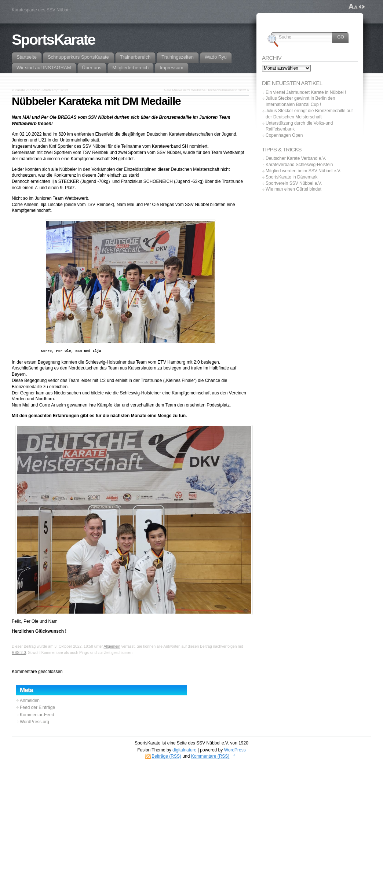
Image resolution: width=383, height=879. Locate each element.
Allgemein (112, 646)
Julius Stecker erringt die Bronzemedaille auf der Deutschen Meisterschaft (309, 113)
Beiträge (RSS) (166, 756)
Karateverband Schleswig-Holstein (299, 164)
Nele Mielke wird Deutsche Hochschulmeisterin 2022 (205, 90)
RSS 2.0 (19, 653)
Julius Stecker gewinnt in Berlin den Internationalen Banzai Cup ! (300, 101)
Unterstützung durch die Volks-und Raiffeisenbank (299, 126)
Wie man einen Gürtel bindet (293, 189)
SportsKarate (53, 39)
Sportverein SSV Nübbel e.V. (294, 183)
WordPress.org (34, 721)
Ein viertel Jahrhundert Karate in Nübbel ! (306, 92)
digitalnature (184, 750)
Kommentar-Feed (37, 714)
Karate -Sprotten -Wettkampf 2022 (41, 90)
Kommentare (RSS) (210, 756)
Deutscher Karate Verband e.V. (296, 158)
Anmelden (30, 700)
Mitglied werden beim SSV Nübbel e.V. (303, 170)
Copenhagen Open (284, 135)
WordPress (235, 750)
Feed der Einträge (37, 707)
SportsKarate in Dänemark (291, 177)
